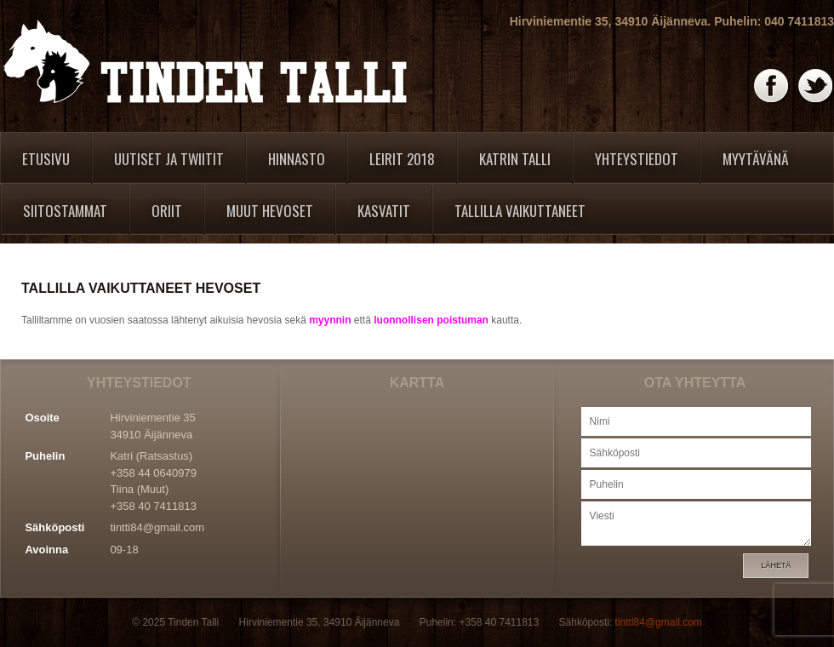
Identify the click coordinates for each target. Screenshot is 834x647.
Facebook (772, 86)
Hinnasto (296, 158)
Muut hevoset (269, 210)
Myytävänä (756, 158)
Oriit (166, 210)
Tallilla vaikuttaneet (520, 210)
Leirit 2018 (402, 158)
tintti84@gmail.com (157, 527)
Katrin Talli (515, 158)
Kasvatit (383, 210)
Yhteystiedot (636, 158)
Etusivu (46, 158)
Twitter (816, 86)
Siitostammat (65, 210)
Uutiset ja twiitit (169, 158)
